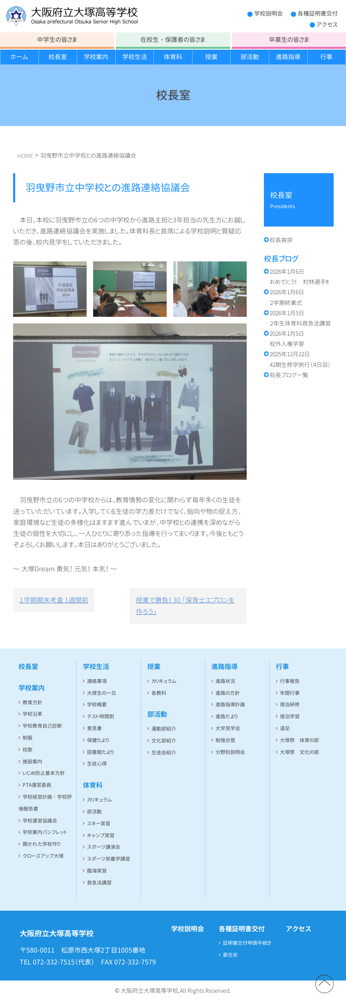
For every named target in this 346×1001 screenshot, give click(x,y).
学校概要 (97, 704)
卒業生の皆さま (289, 39)
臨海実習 (97, 870)
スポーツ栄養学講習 (108, 858)
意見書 (94, 728)
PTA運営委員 (37, 784)
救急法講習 (99, 882)
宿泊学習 (290, 716)
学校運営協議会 (40, 820)
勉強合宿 (225, 740)
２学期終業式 (287, 297)
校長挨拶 (281, 240)
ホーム (19, 57)
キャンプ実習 (101, 835)
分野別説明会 (230, 752)
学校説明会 (268, 13)
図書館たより (100, 752)
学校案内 (96, 57)
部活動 (250, 57)
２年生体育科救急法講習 (300, 318)
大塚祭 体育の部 (299, 740)
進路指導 (288, 57)
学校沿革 (32, 713)
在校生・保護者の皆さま (172, 39)
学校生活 (134, 57)
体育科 (173, 57)
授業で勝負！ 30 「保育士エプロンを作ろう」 (185, 606)
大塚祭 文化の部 (299, 752)
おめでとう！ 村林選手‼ (299, 277)
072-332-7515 (54, 962)
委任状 (230, 954)
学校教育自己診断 (42, 725)
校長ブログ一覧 (289, 375)
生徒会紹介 (163, 752)
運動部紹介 (163, 728)
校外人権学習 (287, 339)
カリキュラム (99, 799)
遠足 (285, 728)
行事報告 (290, 681)
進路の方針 (227, 692)
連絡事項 (97, 681)
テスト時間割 (100, 716)
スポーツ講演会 (103, 846)
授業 (211, 57)
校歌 (27, 749)
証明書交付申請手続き (247, 942)
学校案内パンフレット (45, 832)
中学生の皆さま (57, 39)
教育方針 (32, 702)
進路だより (226, 716)
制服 (27, 737)
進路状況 (225, 681)
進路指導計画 (230, 704)
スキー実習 (98, 823)
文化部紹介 (163, 740)
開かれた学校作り (41, 844)
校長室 (57, 57)
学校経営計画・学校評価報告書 (45, 802)
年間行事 (290, 692)
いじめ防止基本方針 (44, 773)
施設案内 (32, 761)
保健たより (98, 740)
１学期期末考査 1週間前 (53, 600)
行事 (326, 57)
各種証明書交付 (318, 13)
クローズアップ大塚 (43, 855)
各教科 (158, 692)
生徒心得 (97, 763)
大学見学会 (227, 728)
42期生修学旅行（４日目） (300, 359)
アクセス (327, 24)
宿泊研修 (290, 704)
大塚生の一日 (101, 692)
